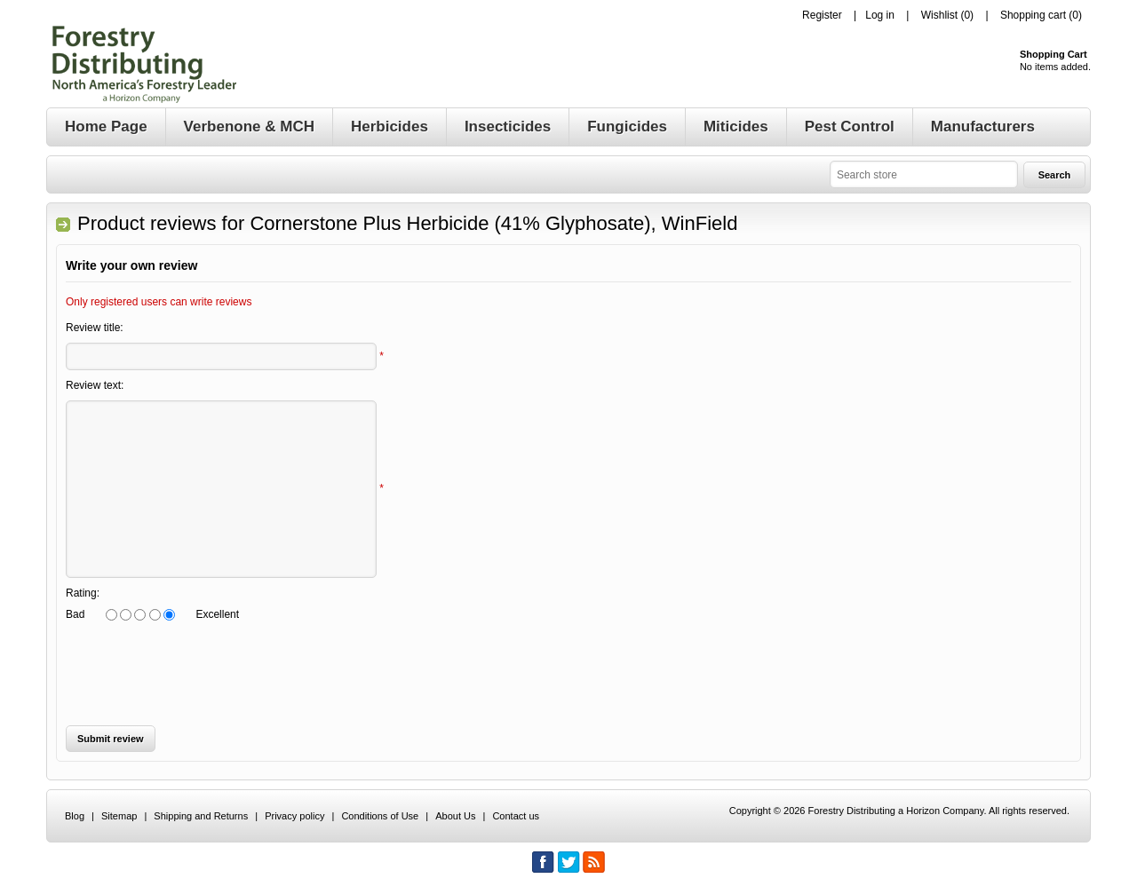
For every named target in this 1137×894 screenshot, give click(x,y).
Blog (74, 816)
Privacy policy (294, 816)
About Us (455, 816)
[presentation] (201, 673)
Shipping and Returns (201, 816)
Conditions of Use (379, 816)
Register (822, 15)
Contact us (515, 816)
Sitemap (119, 816)
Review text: (94, 385)
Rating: (82, 593)
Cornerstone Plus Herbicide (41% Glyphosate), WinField (493, 223)
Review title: (94, 327)
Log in (879, 15)
